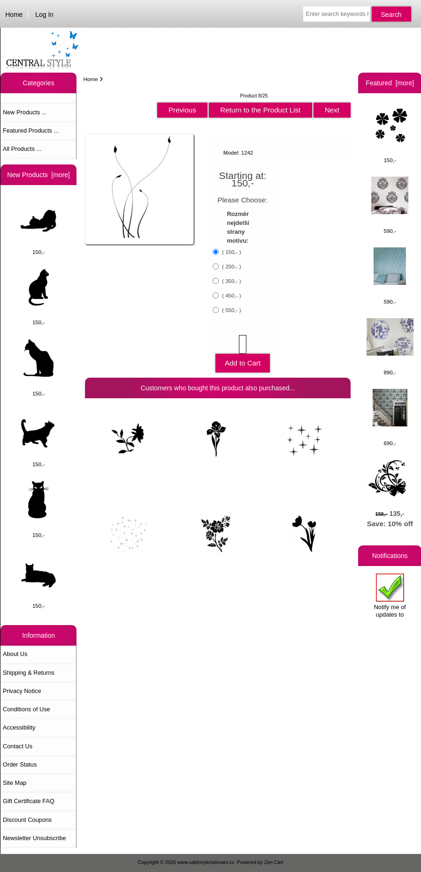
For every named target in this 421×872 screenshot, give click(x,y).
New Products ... (25, 112)
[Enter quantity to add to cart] (242, 344)
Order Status (20, 764)
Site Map (14, 782)
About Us (15, 653)
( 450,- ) (231, 295)
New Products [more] (38, 175)
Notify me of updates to (390, 596)
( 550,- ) (231, 310)
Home (14, 14)
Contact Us (17, 746)
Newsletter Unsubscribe (34, 838)
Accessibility (19, 727)
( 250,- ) (231, 266)
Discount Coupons (27, 819)
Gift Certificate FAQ (28, 801)
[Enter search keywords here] (336, 14)
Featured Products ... (31, 130)
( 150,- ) (231, 252)
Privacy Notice (22, 690)
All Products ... (22, 148)
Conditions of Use (26, 709)
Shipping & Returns (28, 672)
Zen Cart (273, 862)
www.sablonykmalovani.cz (205, 862)
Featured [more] (390, 83)
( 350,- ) (231, 281)
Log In (44, 14)
